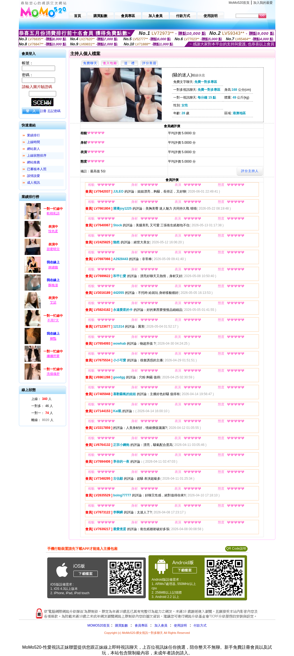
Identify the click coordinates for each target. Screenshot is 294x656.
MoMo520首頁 (239, 3)
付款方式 (200, 625)
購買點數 (121, 625)
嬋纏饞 (53, 267)
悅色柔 (53, 231)
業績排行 (33, 135)
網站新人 (33, 149)
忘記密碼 (54, 111)
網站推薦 (33, 162)
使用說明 (180, 625)
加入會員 (160, 625)
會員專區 (141, 625)
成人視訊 (33, 182)
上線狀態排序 (36, 155)
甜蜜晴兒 (53, 249)
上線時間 (33, 142)
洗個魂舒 (53, 374)
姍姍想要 (53, 356)
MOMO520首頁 (98, 625)
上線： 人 (41, 399)
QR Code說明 (236, 548)
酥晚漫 (53, 285)
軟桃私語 (53, 213)
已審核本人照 (36, 169)
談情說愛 (33, 176)
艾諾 (53, 302)
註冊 (43, 111)
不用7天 (53, 320)
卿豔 (53, 339)
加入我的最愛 (263, 3)
